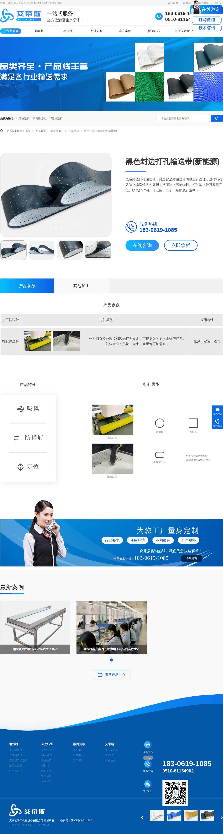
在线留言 (173, 3)
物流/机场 (46, 755)
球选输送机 (55, 118)
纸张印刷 (46, 776)
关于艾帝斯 (182, 31)
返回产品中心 (115, 675)
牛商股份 (27, 825)
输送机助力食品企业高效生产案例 (35, 649)
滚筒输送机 (39, 118)
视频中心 (78, 755)
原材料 (45, 765)
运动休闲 (46, 781)
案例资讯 (79, 744)
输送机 (39, 31)
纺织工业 (46, 770)
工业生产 (46, 760)
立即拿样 (181, 245)
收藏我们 (188, 3)
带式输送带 (15, 750)
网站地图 (110, 760)
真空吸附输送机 (18, 760)
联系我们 (110, 755)
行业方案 (96, 31)
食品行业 (46, 750)
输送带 (68, 31)
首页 (28, 130)
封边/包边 (74, 130)
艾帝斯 (109, 744)
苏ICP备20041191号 (82, 820)
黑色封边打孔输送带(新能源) (100, 130)
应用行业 (47, 744)
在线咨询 (142, 245)
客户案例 (125, 31)
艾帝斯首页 (10, 31)
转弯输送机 (22, 118)
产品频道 (41, 130)
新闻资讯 (154, 31)
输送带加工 (57, 130)
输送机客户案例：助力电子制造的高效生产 (111, 649)
